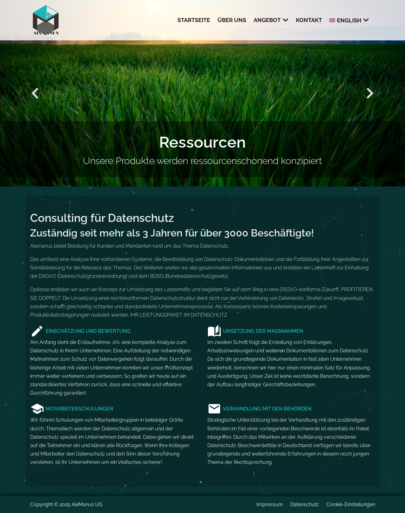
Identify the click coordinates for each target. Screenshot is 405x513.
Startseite (193, 20)
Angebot (267, 20)
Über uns (232, 20)
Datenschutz (304, 504)
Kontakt (309, 20)
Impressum (269, 504)
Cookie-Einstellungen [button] (350, 504)
